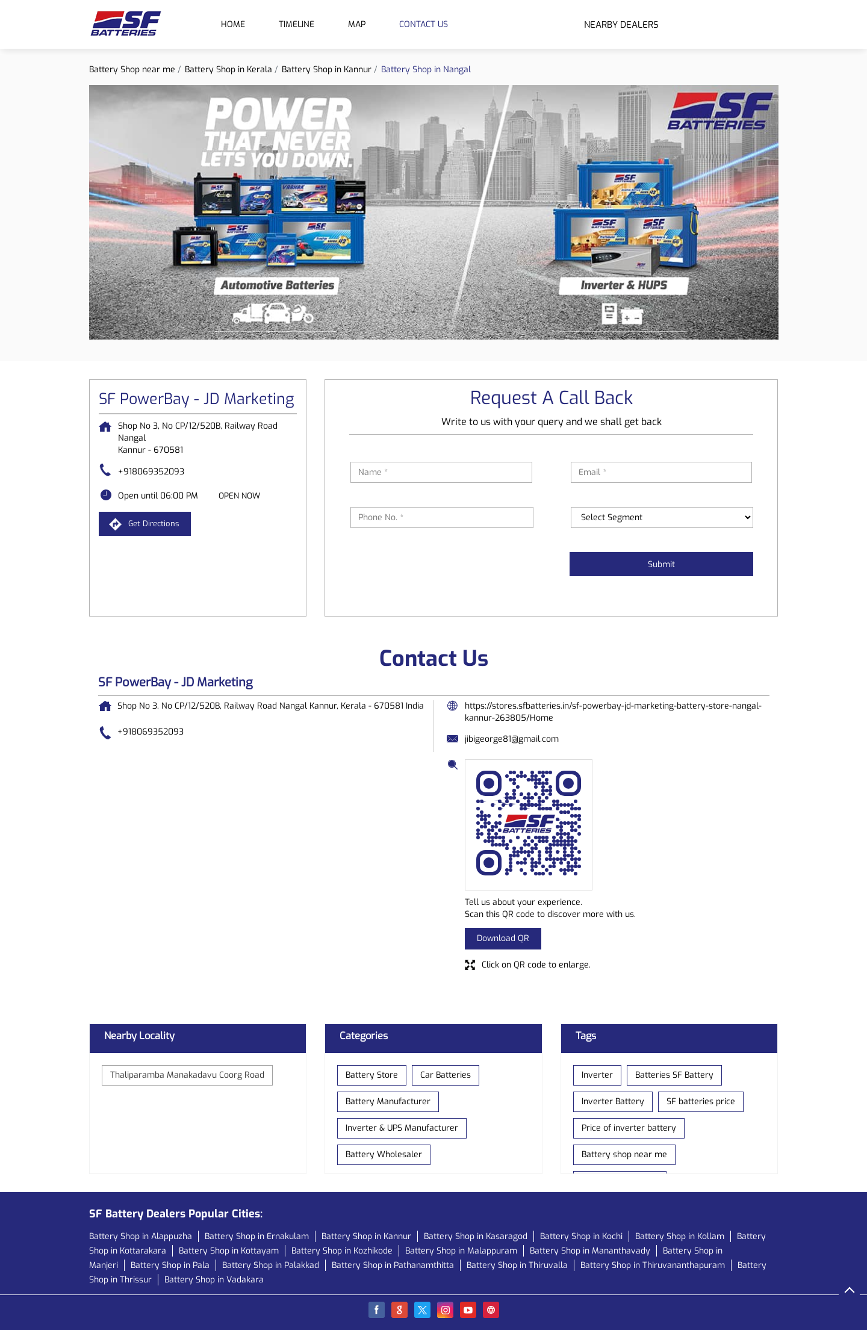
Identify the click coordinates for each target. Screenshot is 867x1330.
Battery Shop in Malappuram (461, 1251)
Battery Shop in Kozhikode (342, 1251)
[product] (662, 517)
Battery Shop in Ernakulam (257, 1236)
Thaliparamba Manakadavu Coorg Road (187, 1075)
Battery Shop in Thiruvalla (517, 1265)
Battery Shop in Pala (170, 1265)
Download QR (503, 938)
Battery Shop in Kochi (581, 1236)
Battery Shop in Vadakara (214, 1279)
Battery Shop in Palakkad (270, 1265)
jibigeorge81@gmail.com (512, 739)
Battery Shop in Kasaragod (475, 1236)
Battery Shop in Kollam (679, 1236)
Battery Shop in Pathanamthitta (393, 1265)
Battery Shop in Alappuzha (140, 1236)
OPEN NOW (239, 496)
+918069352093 (151, 471)
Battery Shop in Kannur (366, 1236)
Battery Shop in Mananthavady (590, 1251)
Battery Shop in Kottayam (229, 1251)
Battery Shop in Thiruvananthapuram (652, 1265)
